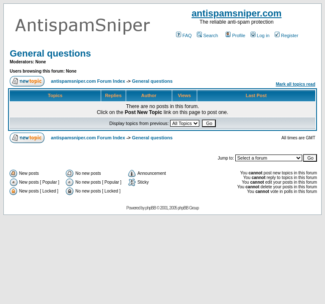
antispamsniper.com (237, 13)
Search (207, 35)
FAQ (184, 35)
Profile (235, 35)
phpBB (150, 208)
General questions (50, 53)
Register (286, 35)
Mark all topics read (295, 84)
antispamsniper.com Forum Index (88, 81)
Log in (260, 35)
